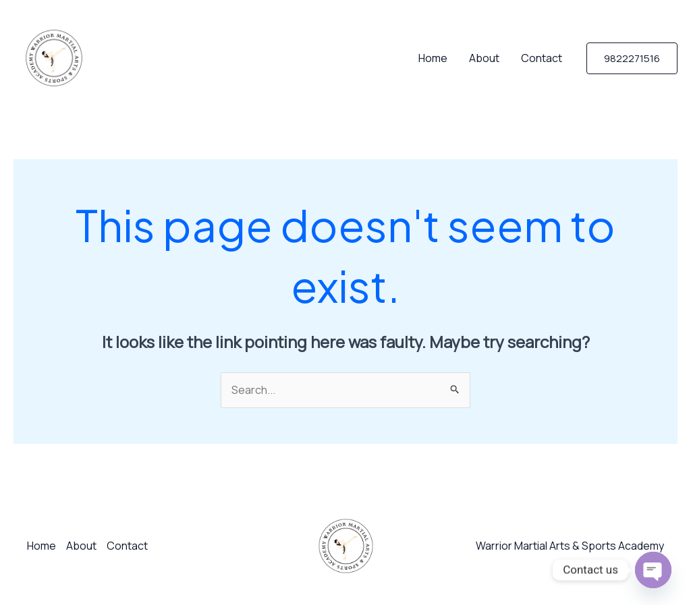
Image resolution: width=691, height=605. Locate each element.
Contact (541, 58)
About (484, 58)
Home (432, 58)
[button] (632, 58)
